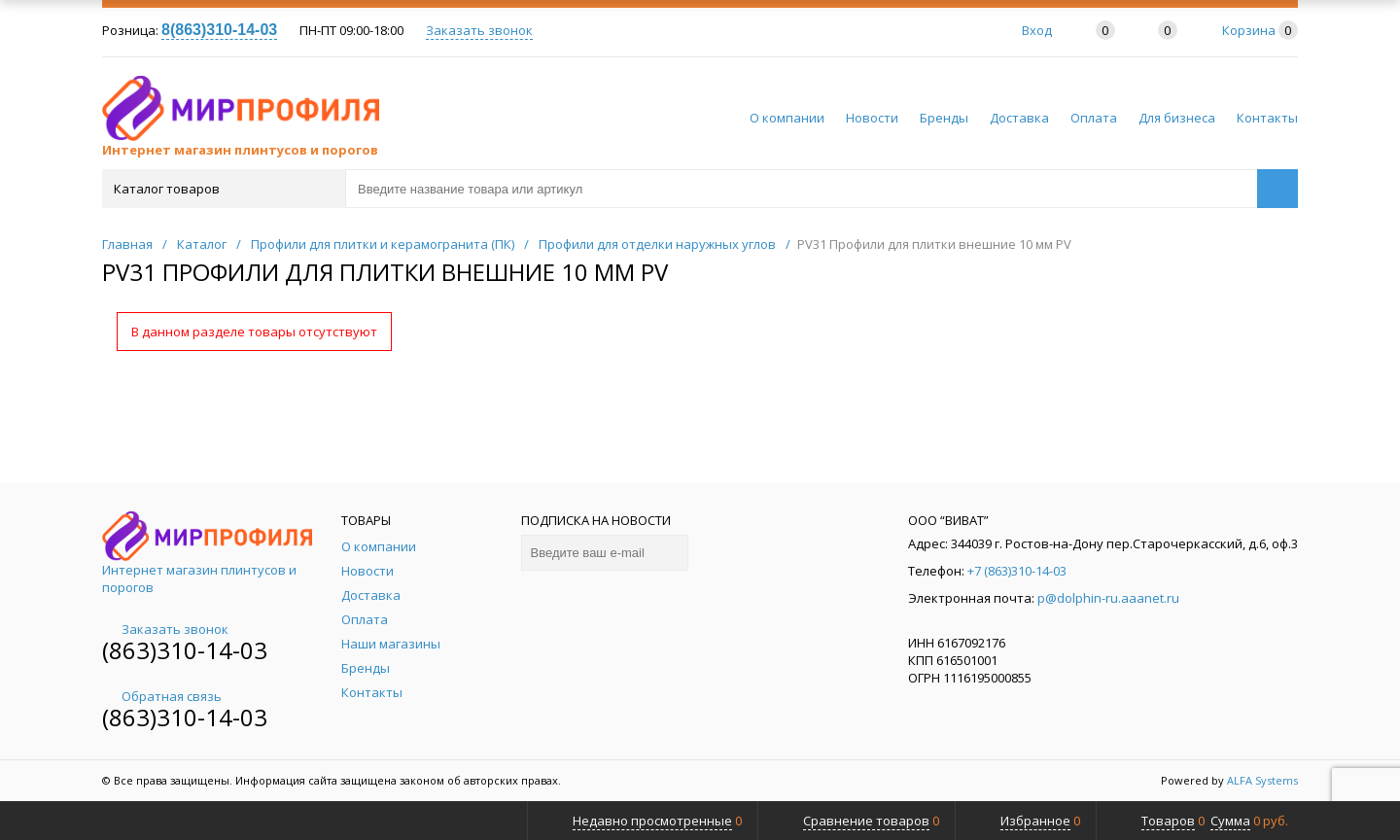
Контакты (1267, 117)
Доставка (1019, 117)
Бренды (944, 117)
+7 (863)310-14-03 (1017, 570)
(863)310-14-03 (184, 650)
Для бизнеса (1176, 117)
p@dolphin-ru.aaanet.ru (1108, 598)
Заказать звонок (479, 30)
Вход (1037, 30)
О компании (787, 117)
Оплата (1093, 117)
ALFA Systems (1262, 780)
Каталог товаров (222, 188)
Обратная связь (162, 696)
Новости (872, 117)
